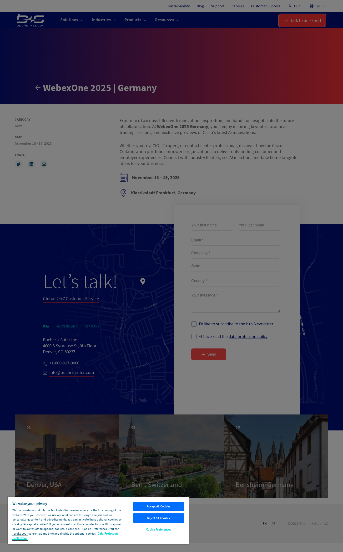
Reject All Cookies (158, 518)
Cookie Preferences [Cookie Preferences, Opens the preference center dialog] (158, 529)
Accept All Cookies (158, 506)
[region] (98, 520)
